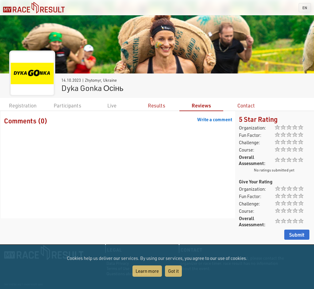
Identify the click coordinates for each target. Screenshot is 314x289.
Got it (173, 271)
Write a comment (214, 119)
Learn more (147, 271)
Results (156, 105)
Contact (246, 105)
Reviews (201, 105)
